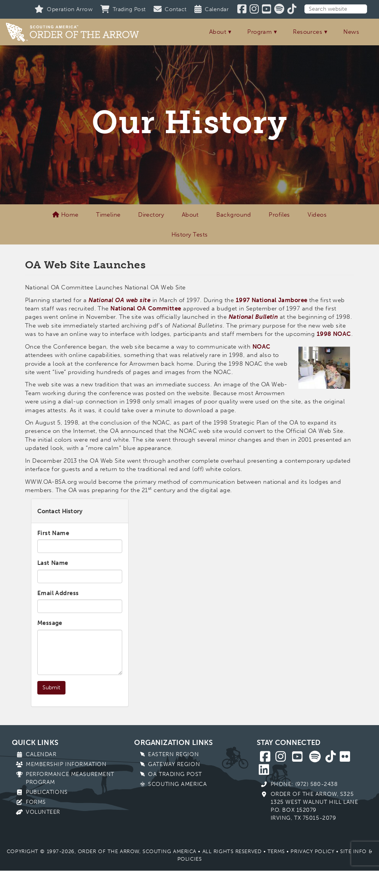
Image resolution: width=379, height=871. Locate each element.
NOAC (261, 346)
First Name (53, 533)
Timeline (108, 214)
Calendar (41, 754)
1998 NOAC (334, 334)
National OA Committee (145, 308)
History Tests (189, 234)
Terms (276, 851)
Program (259, 31)
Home (65, 214)
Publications (47, 792)
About (217, 31)
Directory (151, 214)
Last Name (52, 562)
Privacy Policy (312, 851)
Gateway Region (174, 764)
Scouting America (177, 784)
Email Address (58, 593)
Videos (317, 214)
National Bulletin (253, 316)
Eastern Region (173, 754)
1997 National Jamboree (272, 300)
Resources (307, 31)
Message (49, 623)
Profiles (279, 214)
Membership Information (66, 764)
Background (233, 214)
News (351, 31)
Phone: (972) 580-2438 (304, 784)
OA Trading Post (175, 774)
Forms (36, 802)
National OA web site (119, 300)
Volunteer (43, 812)
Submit (51, 687)
